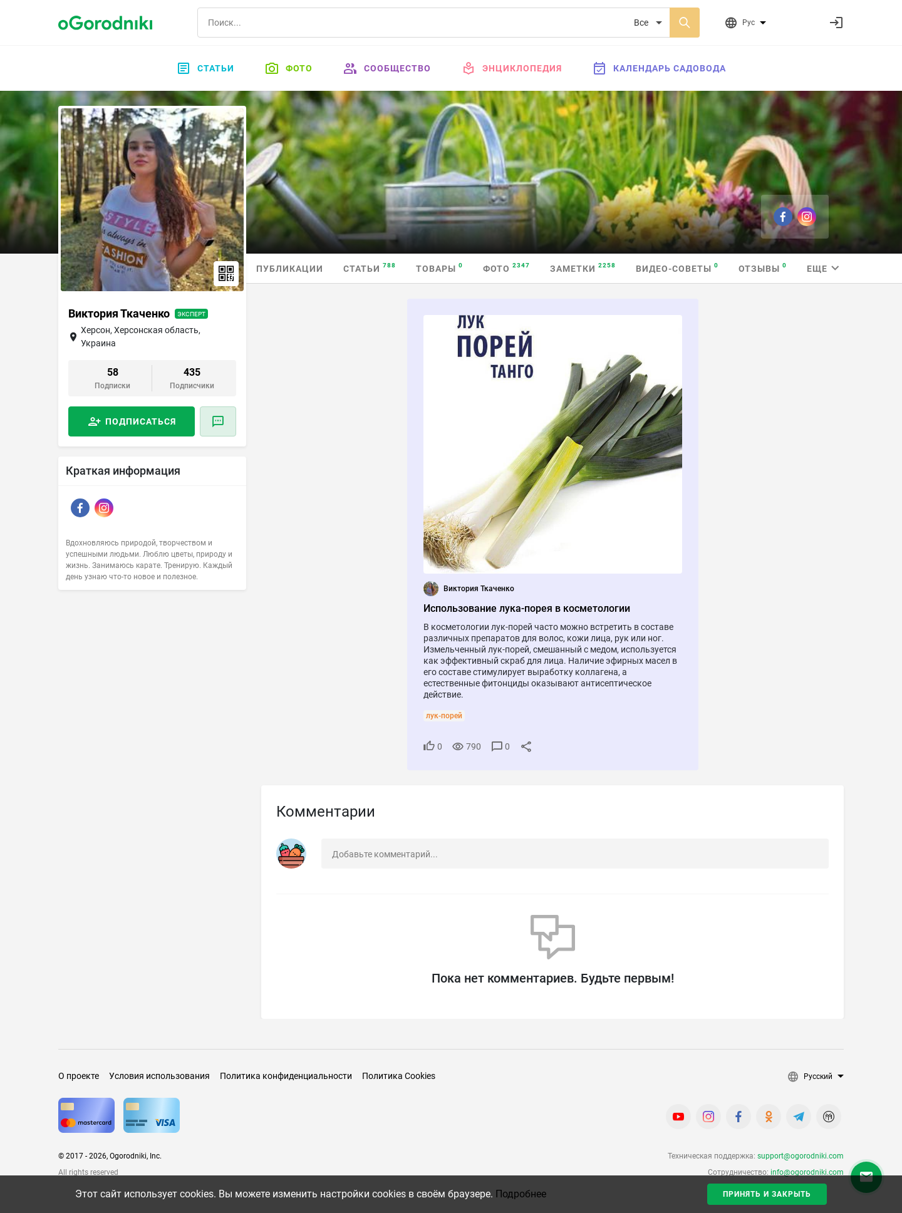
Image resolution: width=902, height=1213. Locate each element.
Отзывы (763, 268)
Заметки (583, 268)
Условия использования (159, 1076)
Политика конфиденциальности (286, 1076)
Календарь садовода (659, 68)
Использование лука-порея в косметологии (526, 608)
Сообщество (387, 68)
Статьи (205, 68)
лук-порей (444, 715)
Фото (288, 68)
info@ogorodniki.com (807, 1172)
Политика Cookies (398, 1076)
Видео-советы (677, 268)
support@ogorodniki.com (800, 1156)
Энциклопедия (511, 68)
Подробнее (520, 1194)
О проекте (78, 1076)
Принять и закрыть (767, 1194)
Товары (439, 268)
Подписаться (140, 421)
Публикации (289, 269)
